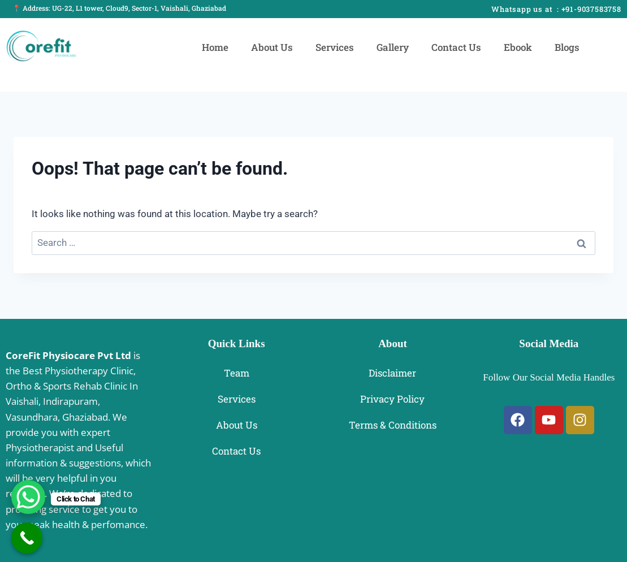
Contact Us (456, 47)
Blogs (567, 47)
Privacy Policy (392, 398)
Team (236, 372)
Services (334, 47)
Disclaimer (392, 372)
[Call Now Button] (26, 538)
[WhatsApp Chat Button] (28, 497)
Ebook (518, 47)
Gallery (393, 47)
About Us (272, 47)
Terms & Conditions (392, 424)
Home (215, 47)
